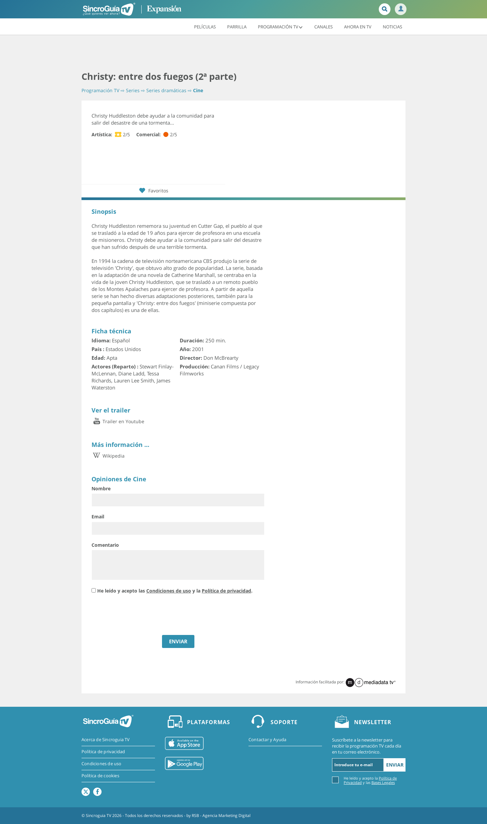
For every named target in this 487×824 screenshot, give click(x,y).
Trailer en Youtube (118, 421)
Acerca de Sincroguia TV (106, 740)
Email (98, 516)
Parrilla (237, 26)
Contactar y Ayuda (267, 740)
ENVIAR (178, 641)
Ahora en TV (357, 26)
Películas (205, 26)
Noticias (392, 26)
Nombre (101, 488)
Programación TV (280, 26)
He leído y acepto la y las (370, 780)
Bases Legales (383, 782)
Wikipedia (108, 456)
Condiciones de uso (168, 591)
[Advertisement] (243, 53)
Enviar (394, 765)
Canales (323, 26)
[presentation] (142, 615)
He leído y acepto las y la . (175, 591)
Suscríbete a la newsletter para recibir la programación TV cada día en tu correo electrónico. (366, 746)
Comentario (105, 545)
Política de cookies (100, 776)
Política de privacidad (226, 591)
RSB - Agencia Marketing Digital (221, 815)
